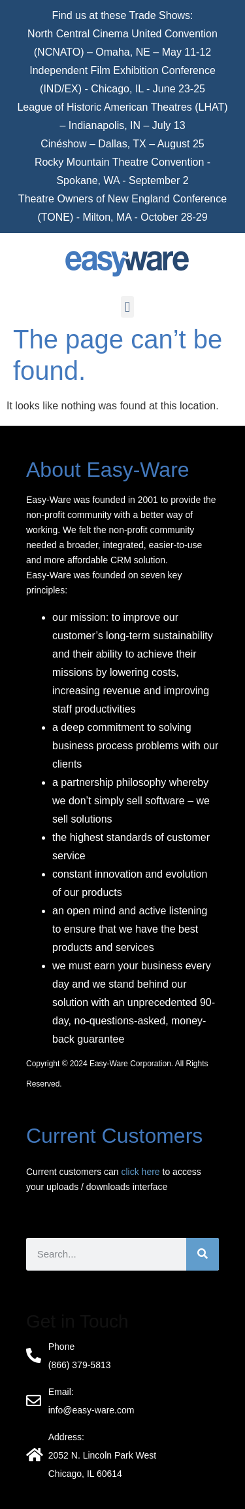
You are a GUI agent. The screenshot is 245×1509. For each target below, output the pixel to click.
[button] (127, 307)
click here (141, 1171)
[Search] (202, 1254)
